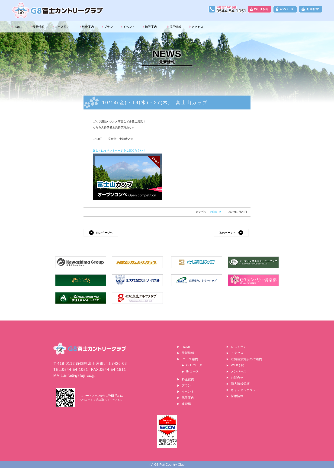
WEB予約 (237, 365)
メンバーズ (239, 371)
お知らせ (216, 212)
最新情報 (38, 27)
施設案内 (151, 27)
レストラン (239, 347)
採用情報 (175, 27)
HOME (17, 27)
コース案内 (62, 27)
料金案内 (88, 27)
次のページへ (227, 232)
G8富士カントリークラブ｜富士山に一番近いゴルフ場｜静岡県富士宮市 (58, 10)
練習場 (186, 404)
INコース (192, 371)
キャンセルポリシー (245, 390)
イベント (129, 27)
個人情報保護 (240, 383)
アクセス (197, 27)
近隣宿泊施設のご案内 (246, 359)
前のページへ (104, 232)
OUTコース (194, 365)
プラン (108, 27)
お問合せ (237, 377)
